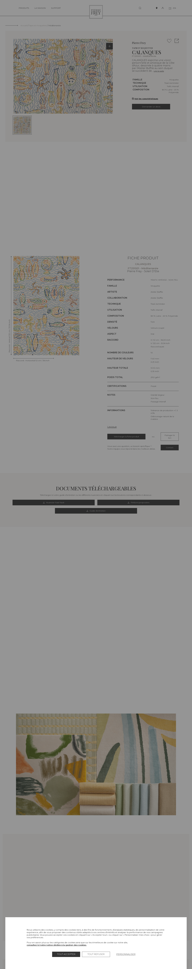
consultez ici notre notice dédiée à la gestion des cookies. (57, 945)
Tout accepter (66, 954)
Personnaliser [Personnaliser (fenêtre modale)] (125, 954)
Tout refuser (96, 954)
